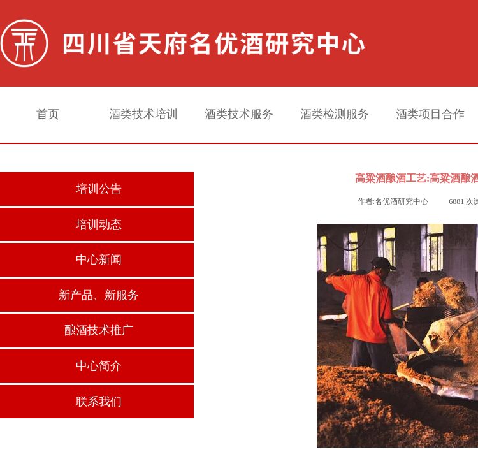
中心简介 (99, 366)
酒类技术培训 (143, 114)
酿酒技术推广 (98, 330)
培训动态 (99, 224)
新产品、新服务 (99, 295)
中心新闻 (99, 259)
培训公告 (99, 188)
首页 (47, 114)
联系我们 (99, 401)
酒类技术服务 (239, 114)
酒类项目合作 (430, 114)
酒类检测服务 (334, 114)
